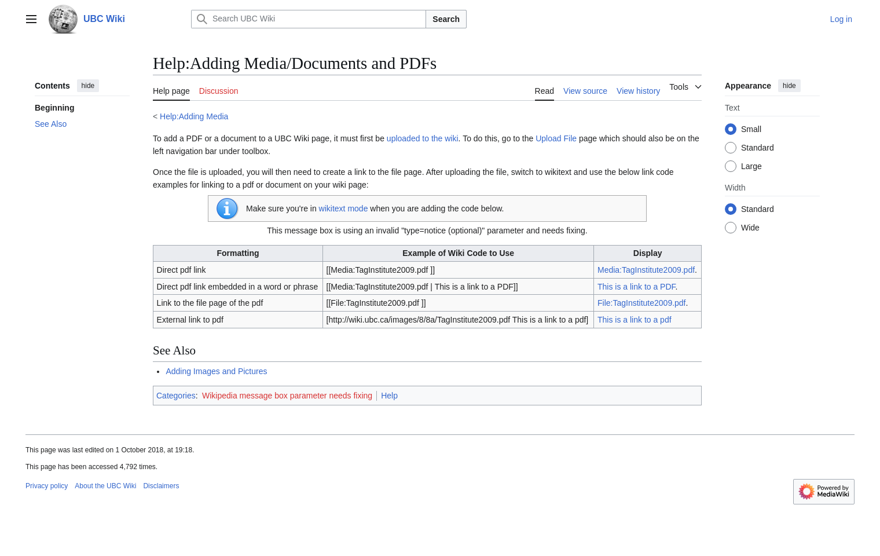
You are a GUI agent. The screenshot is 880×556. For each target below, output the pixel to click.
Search (446, 19)
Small (751, 129)
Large (751, 166)
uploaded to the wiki (423, 138)
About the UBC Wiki (105, 486)
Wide (750, 227)
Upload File (556, 138)
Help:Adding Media (194, 116)
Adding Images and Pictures (216, 371)
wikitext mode (343, 208)
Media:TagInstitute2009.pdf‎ (646, 270)
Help (389, 395)
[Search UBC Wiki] (308, 19)
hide (88, 86)
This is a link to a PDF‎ (636, 286)
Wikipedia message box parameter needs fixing (287, 395)
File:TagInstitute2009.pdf (641, 303)
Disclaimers (161, 486)
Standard (757, 147)
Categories (176, 395)
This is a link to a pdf (634, 319)
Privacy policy (46, 486)
